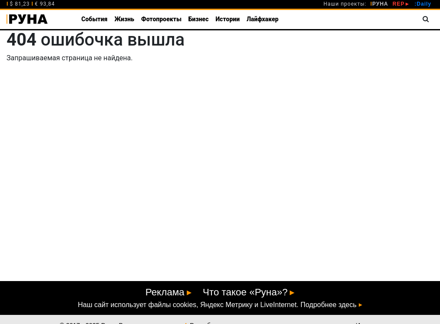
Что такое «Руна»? (245, 292)
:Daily (422, 4)
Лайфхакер (262, 19)
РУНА (379, 4)
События (94, 19)
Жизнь (124, 19)
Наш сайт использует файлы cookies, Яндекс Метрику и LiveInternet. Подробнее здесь (217, 304)
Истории (227, 19)
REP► (401, 4)
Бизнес (198, 19)
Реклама (165, 292)
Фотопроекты (161, 19)
